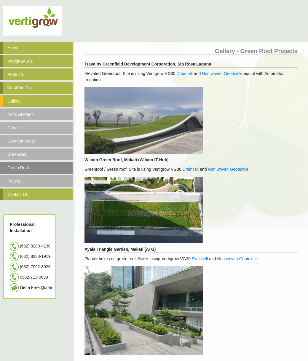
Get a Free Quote (36, 287)
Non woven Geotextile (221, 73)
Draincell (185, 73)
